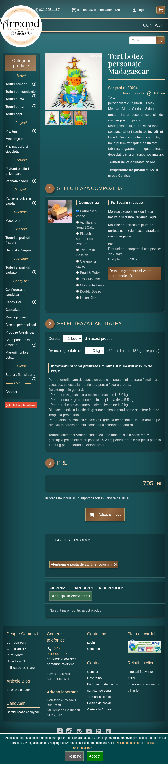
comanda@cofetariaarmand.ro (96, 10)
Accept (94, 756)
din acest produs (97, 338)
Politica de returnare (21, 667)
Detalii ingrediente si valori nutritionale (130, 273)
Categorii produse (21, 63)
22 (110, 351)
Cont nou (93, 649)
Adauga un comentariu (71, 596)
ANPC (132, 678)
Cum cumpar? (16, 642)
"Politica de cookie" (127, 743)
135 (135, 351)
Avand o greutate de (65, 351)
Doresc (54, 338)
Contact (153, 25)
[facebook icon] (59, 731)
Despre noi (95, 678)
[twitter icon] (98, 731)
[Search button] (160, 40)
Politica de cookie (99, 703)
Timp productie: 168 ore (143, 93)
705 (148, 483)
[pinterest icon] (79, 731)
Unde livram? (16, 661)
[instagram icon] (69, 731)
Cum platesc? (16, 649)
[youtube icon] (89, 731)
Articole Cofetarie (19, 690)
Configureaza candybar (23, 712)
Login (138, 10)
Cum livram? (15, 655)
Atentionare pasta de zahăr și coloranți (81, 564)
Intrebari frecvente (140, 671)
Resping (74, 756)
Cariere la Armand (100, 709)
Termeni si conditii (99, 696)
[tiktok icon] (108, 731)
